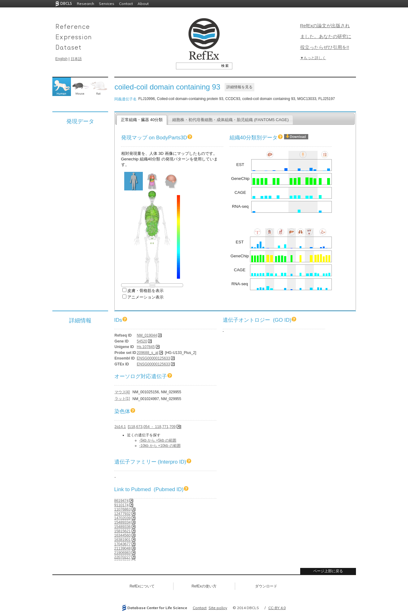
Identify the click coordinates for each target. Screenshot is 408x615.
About (143, 3)
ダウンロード (266, 586)
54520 (142, 341)
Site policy (217, 607)
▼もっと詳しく (313, 58)
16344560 (122, 535)
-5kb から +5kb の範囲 (158, 440)
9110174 (121, 505)
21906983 (122, 553)
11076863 (122, 509)
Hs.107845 (146, 347)
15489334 (122, 522)
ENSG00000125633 (153, 358)
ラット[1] (122, 398)
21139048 (122, 548)
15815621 (122, 531)
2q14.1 (120, 427)
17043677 (122, 544)
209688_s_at (147, 353)
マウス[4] (122, 392)
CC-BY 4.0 (277, 607)
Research (85, 3)
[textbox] (197, 65)
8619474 (121, 501)
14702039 (122, 518)
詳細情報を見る (239, 87)
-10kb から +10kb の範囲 (160, 445)
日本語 (76, 59)
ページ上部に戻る (328, 571)
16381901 (122, 540)
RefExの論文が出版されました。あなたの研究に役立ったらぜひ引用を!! (325, 36)
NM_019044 (147, 335)
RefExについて (142, 586)
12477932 (122, 514)
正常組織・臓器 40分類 (142, 119)
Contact (126, 3)
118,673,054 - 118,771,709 (152, 427)
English (61, 59)
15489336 (122, 527)
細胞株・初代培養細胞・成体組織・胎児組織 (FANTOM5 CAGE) (230, 119)
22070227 (122, 557)
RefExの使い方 (204, 586)
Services (106, 3)
